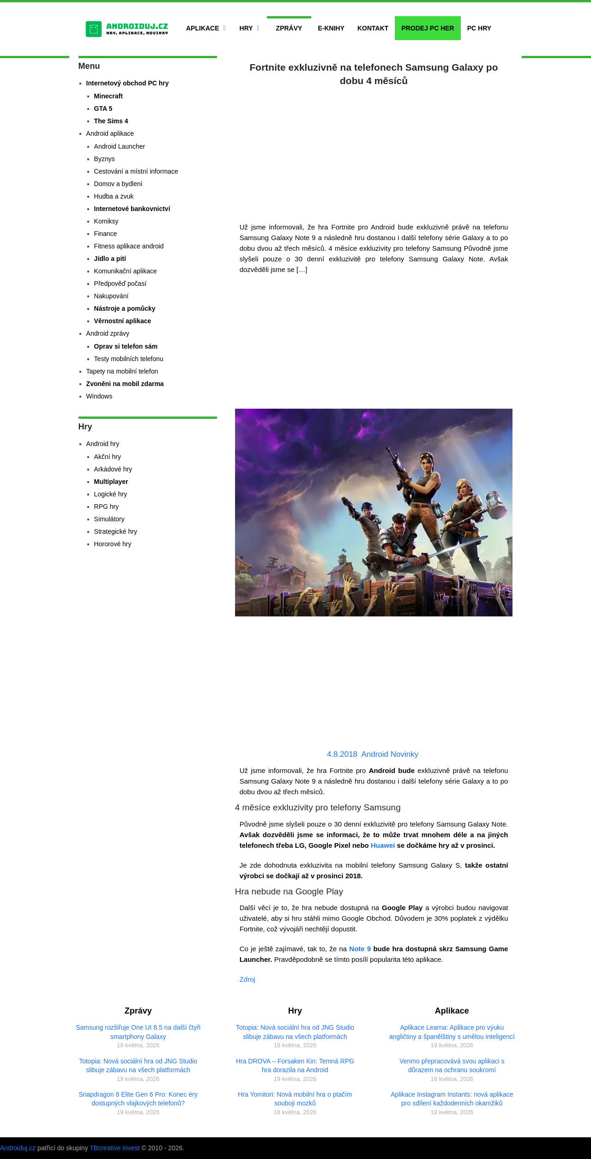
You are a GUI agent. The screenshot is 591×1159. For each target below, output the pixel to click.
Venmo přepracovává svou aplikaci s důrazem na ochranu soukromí (451, 1065)
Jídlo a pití (110, 258)
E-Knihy (331, 28)
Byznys (104, 159)
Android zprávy (107, 333)
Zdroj (247, 979)
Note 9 (360, 949)
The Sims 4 (111, 121)
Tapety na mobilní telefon (122, 371)
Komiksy (106, 221)
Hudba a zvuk (114, 196)
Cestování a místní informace (136, 171)
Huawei (383, 845)
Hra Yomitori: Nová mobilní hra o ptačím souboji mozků (295, 1099)
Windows (99, 396)
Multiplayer (111, 481)
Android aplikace (110, 133)
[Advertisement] (374, 152)
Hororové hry (113, 544)
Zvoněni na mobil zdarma (125, 383)
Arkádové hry (113, 469)
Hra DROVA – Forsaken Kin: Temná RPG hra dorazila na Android (295, 1065)
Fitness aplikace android (129, 246)
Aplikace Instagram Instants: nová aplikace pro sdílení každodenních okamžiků (452, 1099)
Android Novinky (389, 754)
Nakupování (111, 296)
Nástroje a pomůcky (125, 308)
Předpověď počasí (120, 283)
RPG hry (106, 506)
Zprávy (289, 28)
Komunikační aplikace (125, 271)
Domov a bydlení (118, 183)
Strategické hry (115, 531)
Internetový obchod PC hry (127, 83)
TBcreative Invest (114, 1148)
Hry (246, 28)
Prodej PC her (427, 28)
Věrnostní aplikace (122, 321)
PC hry (479, 28)
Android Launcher (119, 146)
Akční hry (107, 456)
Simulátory (109, 519)
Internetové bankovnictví (132, 208)
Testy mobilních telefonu (128, 358)
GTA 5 (103, 108)
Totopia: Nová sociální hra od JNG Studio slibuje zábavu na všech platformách (138, 1065)
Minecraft (108, 96)
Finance (105, 233)
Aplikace (202, 28)
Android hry (103, 443)
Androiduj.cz (18, 1148)
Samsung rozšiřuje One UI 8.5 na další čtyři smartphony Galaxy (138, 1032)
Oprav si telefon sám (126, 346)
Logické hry (110, 494)
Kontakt (372, 28)
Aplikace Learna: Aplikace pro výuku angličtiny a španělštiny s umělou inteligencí (452, 1032)
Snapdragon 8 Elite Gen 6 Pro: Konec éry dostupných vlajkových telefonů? (138, 1099)
